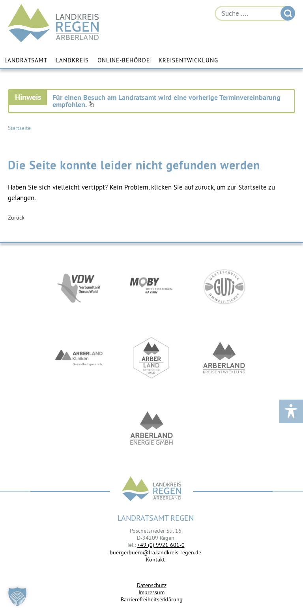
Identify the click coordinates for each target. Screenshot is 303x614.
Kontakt (155, 559)
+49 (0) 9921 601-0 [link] (161, 544)
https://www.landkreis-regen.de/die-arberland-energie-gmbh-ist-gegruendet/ (151, 429)
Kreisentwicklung (188, 60)
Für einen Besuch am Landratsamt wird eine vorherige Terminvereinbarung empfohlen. (166, 101)
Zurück (16, 217)
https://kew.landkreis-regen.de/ (224, 357)
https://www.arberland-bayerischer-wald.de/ (151, 357)
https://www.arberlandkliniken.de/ (79, 357)
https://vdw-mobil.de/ (79, 286)
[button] (17, 596)
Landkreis (72, 60)
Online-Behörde (123, 60)
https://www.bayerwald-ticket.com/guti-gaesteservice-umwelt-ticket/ (224, 286)
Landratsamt (25, 60)
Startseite (19, 127)
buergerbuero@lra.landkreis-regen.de (155, 552)
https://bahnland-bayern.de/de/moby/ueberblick (151, 286)
